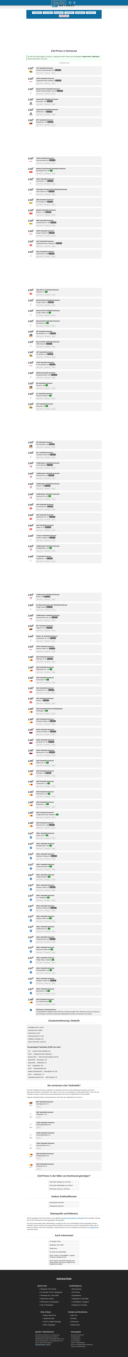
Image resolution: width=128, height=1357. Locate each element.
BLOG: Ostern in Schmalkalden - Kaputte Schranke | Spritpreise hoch (62, 1256)
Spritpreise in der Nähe (57, 1245)
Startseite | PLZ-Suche (48, 1289)
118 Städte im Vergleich (80, 1302)
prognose (47, 73)
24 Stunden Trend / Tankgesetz (51, 1292)
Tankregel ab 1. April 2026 (49, 1295)
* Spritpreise (37, 12)
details (39, 1106)
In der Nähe (47, 12)
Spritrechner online (47, 1299)
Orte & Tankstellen (46, 1305)
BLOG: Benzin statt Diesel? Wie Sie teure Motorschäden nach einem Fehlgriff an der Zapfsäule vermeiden (62, 1262)
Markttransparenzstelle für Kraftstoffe (72, 1218)
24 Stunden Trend (55, 1241)
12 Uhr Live (64, 16)
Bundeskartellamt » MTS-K (43, 1344)
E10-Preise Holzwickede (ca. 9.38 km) (61, 1185)
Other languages (49, 1325)
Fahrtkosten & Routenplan (49, 1302)
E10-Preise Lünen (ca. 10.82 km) (60, 1189)
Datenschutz (75, 1325)
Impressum (75, 1322)
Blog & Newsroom (49, 1315)
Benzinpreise (58, 12)
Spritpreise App (48, 1318)
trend (53, 73)
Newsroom (90, 12)
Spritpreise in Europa (79, 1305)
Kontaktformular (94, 1227)
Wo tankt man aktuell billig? (58, 1252)
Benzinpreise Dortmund (57, 1202)
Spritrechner (53, 1248)
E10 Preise (69, 12)
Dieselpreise (80, 12)
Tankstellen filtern (64, 63)
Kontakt (73, 1318)
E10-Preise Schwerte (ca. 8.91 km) (60, 1182)
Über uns (74, 1315)
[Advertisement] (64, 33)
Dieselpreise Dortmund (56, 1206)
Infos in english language (52, 1322)
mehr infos (40, 73)
